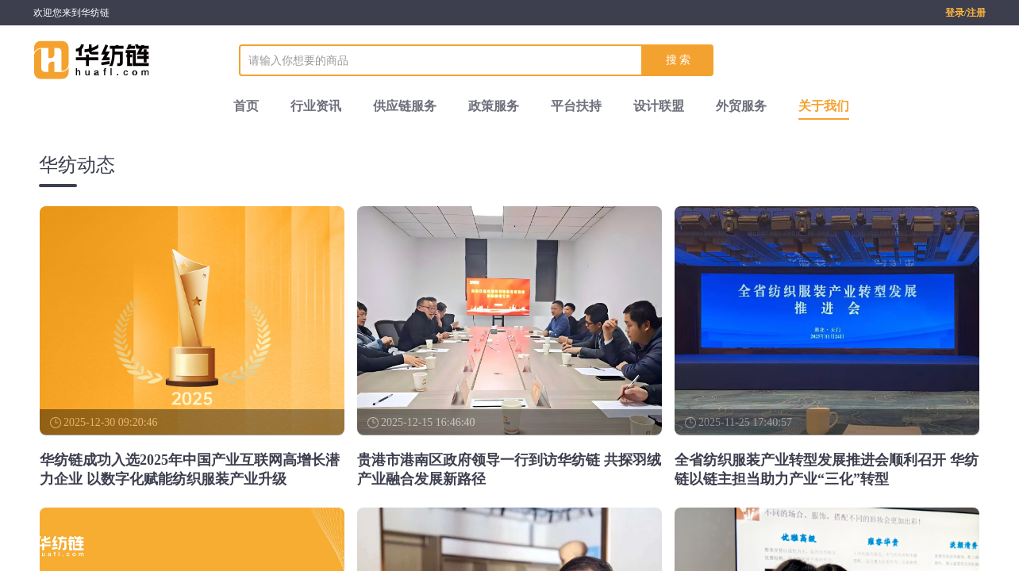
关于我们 (823, 106)
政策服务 (493, 106)
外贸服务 (741, 106)
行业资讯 (315, 106)
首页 (246, 106)
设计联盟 (658, 106)
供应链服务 (404, 106)
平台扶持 (576, 106)
